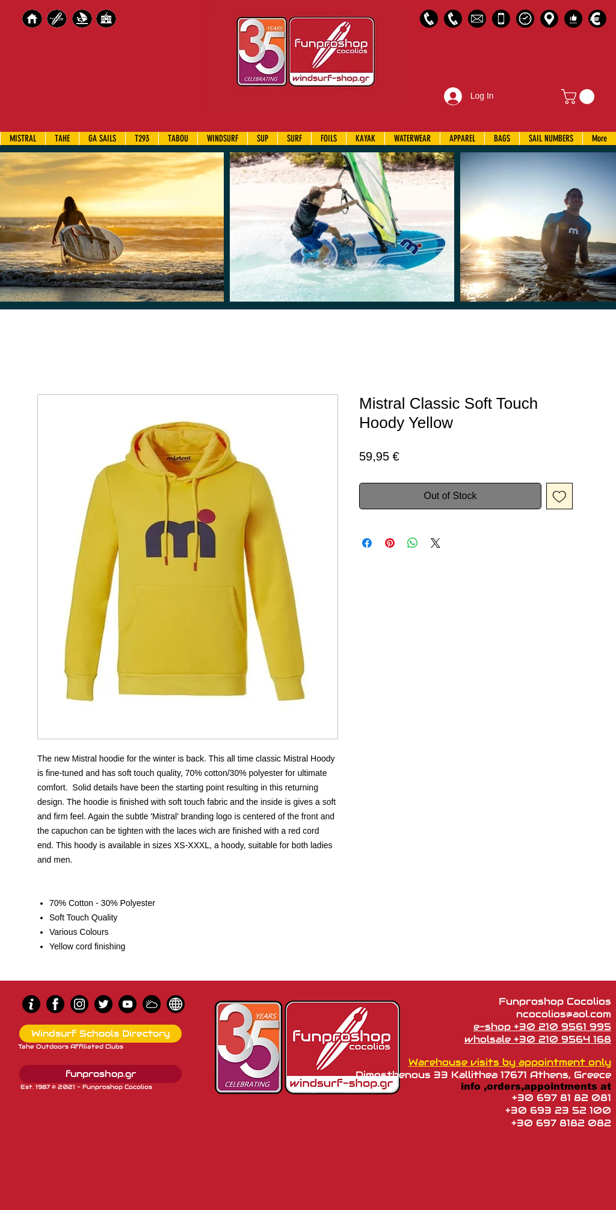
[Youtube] (128, 1004)
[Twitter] (103, 1004)
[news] (176, 1004)
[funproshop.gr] (100, 1074)
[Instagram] (79, 1004)
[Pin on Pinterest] (390, 543)
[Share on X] (435, 543)
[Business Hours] (525, 19)
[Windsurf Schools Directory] (100, 1034)
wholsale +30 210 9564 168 (537, 1039)
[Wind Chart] (152, 1004)
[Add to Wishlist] (559, 496)
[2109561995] (429, 19)
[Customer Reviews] (573, 19)
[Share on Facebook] (367, 543)
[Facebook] (55, 1004)
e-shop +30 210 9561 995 (542, 1026)
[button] (579, 96)
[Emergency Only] (501, 19)
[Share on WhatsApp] (412, 543)
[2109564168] (453, 19)
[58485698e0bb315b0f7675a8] (477, 19)
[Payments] (597, 19)
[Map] (549, 19)
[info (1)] (31, 1004)
